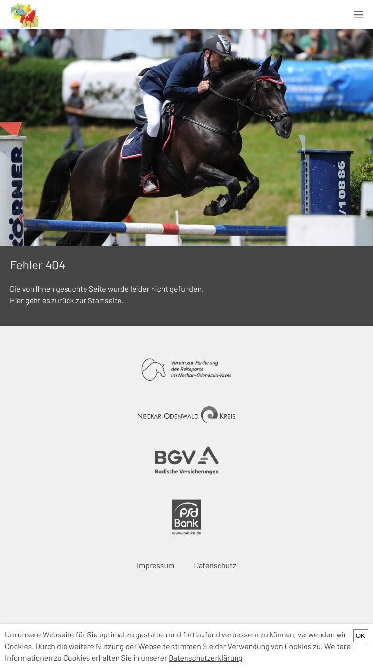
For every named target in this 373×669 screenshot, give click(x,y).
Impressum (155, 565)
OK (360, 635)
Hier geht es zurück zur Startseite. (66, 300)
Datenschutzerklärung (206, 658)
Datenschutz (215, 565)
